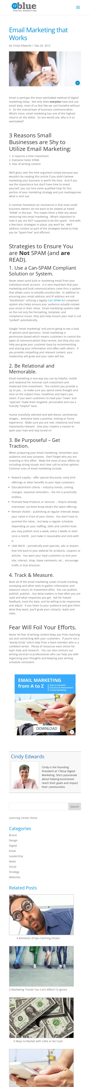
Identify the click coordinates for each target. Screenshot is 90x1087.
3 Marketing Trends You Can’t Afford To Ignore (38, 989)
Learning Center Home (23, 818)
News (12, 861)
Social (12, 866)
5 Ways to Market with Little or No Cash (38, 1041)
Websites (14, 877)
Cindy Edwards (22, 45)
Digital (13, 845)
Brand (13, 835)
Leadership (16, 856)
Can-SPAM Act (56, 300)
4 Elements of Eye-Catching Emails (38, 938)
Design (13, 840)
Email (12, 851)
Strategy (14, 872)
